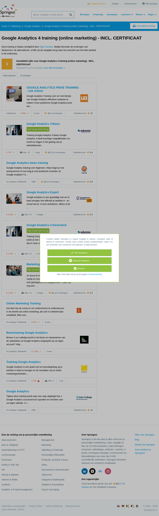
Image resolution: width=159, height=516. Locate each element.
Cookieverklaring (94, 274)
